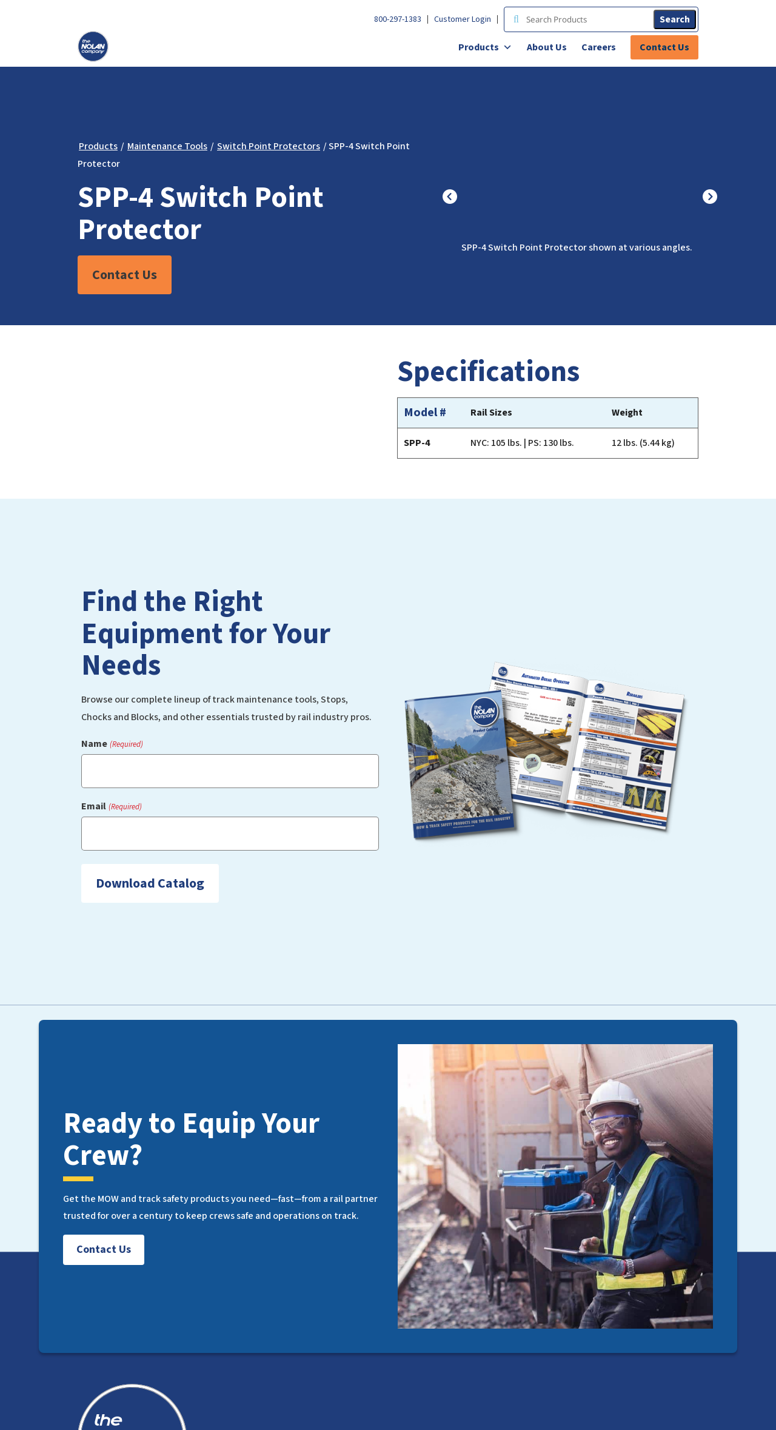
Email (111, 806)
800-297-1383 (397, 19)
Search (675, 19)
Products (485, 47)
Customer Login (462, 19)
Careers (598, 47)
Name (111, 744)
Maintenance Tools (167, 146)
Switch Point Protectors (268, 146)
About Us (547, 47)
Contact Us (664, 47)
